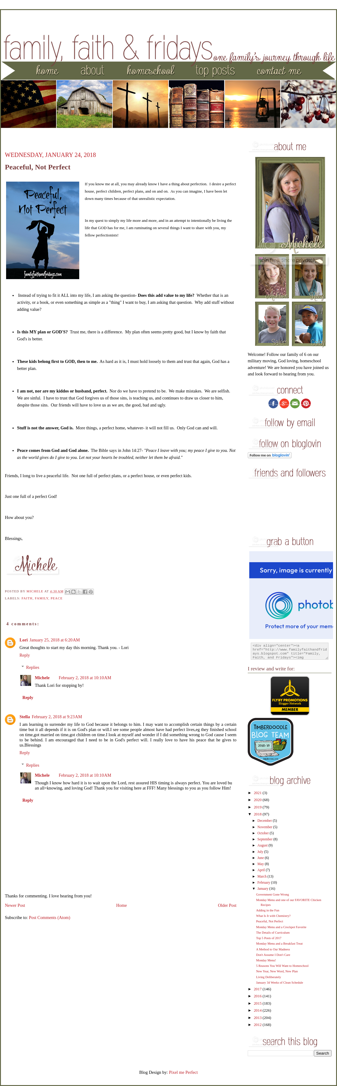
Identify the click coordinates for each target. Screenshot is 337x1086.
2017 (258, 989)
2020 (258, 800)
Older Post (227, 905)
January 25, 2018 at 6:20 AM (55, 639)
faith (27, 598)
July (260, 852)
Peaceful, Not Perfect (269, 921)
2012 (258, 1025)
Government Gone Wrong (272, 894)
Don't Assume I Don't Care (273, 954)
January (263, 889)
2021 (258, 793)
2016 (258, 996)
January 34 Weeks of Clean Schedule (279, 982)
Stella (25, 716)
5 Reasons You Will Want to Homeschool (282, 965)
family (41, 598)
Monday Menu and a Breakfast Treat (279, 943)
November (265, 827)
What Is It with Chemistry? (273, 915)
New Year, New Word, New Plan (277, 971)
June (261, 858)
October (263, 833)
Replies (32, 667)
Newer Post (15, 905)
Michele (42, 677)
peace (56, 598)
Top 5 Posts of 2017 (268, 938)
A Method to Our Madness (273, 949)
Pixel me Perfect (183, 1072)
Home (121, 905)
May (261, 864)
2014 (258, 1010)
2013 (258, 1018)
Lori (24, 639)
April (261, 870)
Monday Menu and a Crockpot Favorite (281, 927)
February (264, 883)
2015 (258, 1003)
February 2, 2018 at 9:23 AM (57, 716)
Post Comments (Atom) (49, 917)
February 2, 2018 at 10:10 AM (85, 677)
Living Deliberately (268, 977)
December (265, 821)
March (262, 876)
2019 (258, 807)
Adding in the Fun (267, 910)
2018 (258, 814)
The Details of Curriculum (272, 932)
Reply (25, 655)
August (262, 845)
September (265, 839)
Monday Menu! (266, 960)
